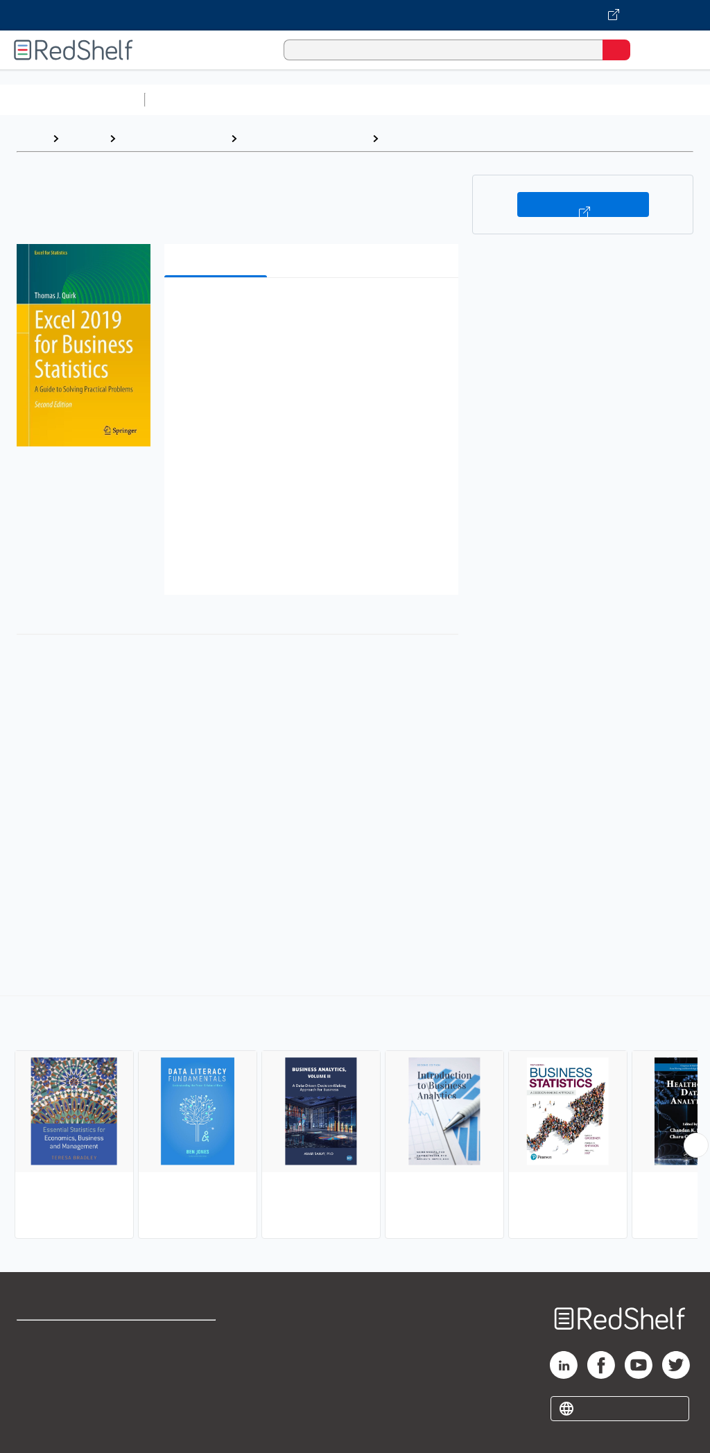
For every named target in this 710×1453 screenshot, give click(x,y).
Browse (84, 138)
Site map (38, 1428)
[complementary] (355, 1118)
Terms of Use (182, 1336)
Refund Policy (183, 1367)
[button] (310, 309)
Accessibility (180, 1397)
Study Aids (187, 99)
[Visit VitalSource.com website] (355, 15)
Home (31, 138)
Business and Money (173, 138)
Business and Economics (538, 99)
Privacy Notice (52, 1397)
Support (36, 1367)
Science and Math (272, 99)
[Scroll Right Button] (696, 1145)
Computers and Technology (396, 99)
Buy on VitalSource (583, 204)
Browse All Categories (72, 99)
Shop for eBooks (57, 1336)
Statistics (410, 138)
